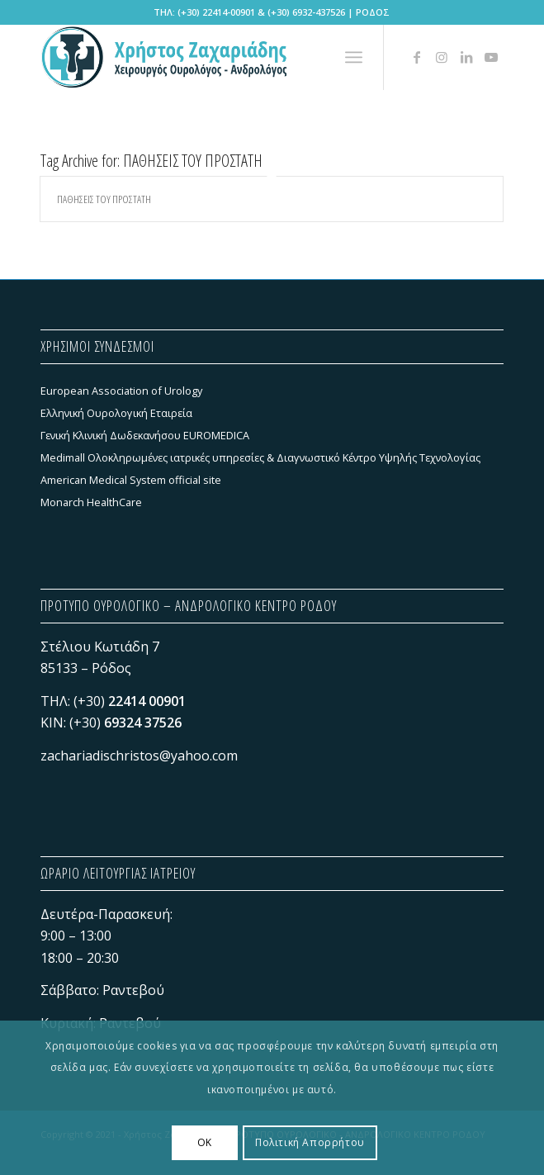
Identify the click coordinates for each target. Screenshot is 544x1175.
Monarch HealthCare (91, 502)
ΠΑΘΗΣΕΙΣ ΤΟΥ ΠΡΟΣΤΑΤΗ (104, 199)
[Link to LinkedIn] (466, 57)
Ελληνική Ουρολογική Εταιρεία (116, 412)
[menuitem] (353, 57)
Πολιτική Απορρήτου (310, 1142)
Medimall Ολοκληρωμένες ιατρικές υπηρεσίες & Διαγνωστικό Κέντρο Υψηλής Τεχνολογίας (260, 457)
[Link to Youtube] (491, 57)
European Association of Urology (121, 390)
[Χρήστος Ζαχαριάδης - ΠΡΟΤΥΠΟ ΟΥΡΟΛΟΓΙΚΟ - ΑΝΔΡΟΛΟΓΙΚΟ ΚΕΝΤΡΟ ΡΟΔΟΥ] (225, 57)
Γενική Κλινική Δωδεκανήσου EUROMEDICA (144, 435)
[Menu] (353, 57)
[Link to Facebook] (416, 57)
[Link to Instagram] (441, 57)
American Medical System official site (130, 479)
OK (204, 1142)
